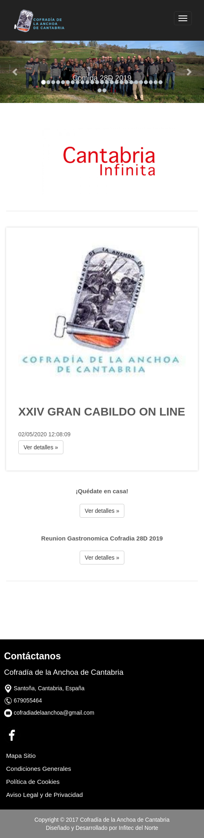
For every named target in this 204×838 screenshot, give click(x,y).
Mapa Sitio (21, 755)
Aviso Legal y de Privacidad (44, 794)
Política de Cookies (33, 781)
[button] (15, 72)
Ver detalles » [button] (41, 447)
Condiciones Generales (38, 768)
